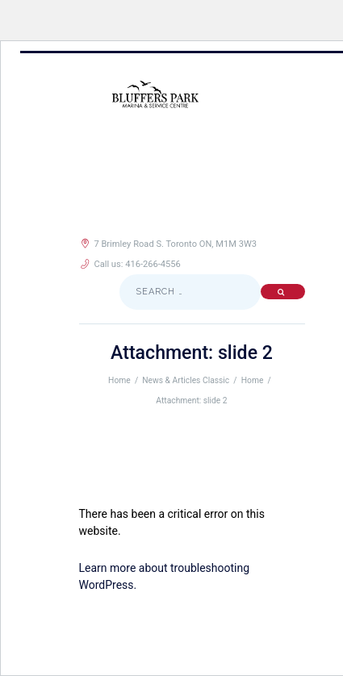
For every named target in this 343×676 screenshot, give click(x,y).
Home (119, 380)
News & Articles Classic (185, 380)
